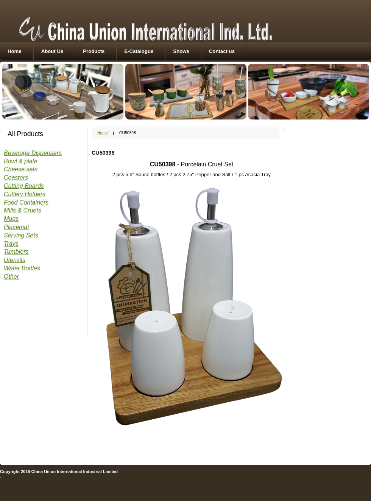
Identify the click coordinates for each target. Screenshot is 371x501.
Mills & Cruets (22, 210)
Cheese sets (20, 169)
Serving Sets (21, 235)
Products (93, 51)
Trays (11, 243)
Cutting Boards (24, 186)
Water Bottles (22, 268)
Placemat (16, 227)
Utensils (14, 260)
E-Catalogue (138, 51)
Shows (181, 51)
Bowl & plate (20, 161)
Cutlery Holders (24, 194)
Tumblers (16, 251)
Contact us (222, 51)
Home (15, 51)
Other (11, 276)
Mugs (11, 219)
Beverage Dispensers (33, 153)
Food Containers (26, 202)
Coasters (16, 177)
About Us (52, 51)
